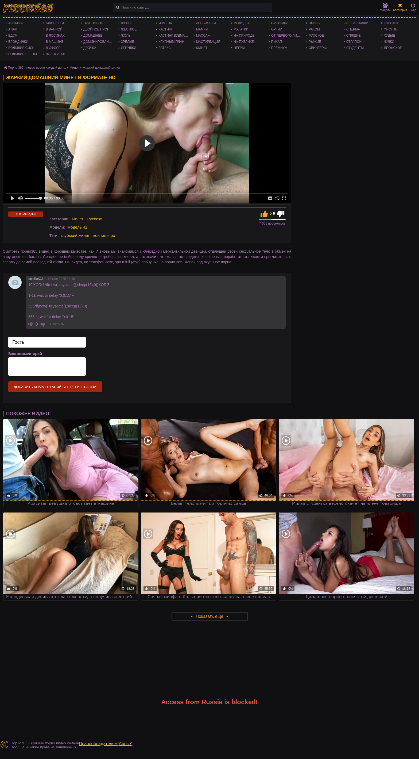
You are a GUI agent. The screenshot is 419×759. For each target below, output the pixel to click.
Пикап (276, 42)
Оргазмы (279, 23)
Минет (202, 48)
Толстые (391, 23)
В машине (55, 42)
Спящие (353, 35)
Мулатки (241, 29)
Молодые (242, 23)
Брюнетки (55, 23)
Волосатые (56, 54)
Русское (316, 35)
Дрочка (89, 48)
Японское (393, 48)
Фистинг (391, 29)
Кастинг (165, 29)
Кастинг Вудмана (173, 35)
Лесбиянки (206, 23)
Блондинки (18, 42)
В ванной (54, 29)
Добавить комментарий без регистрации (55, 387)
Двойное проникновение (99, 29)
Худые (389, 35)
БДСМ (13, 35)
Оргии (276, 29)
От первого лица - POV (287, 35)
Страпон (354, 42)
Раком (314, 29)
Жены (126, 23)
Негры (239, 48)
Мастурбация (208, 42)
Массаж (203, 35)
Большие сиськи (23, 48)
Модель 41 (77, 227)
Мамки (202, 29)
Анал (12, 29)
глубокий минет (75, 235)
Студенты (355, 48)
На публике (244, 42)
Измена (165, 23)
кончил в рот (105, 235)
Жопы (126, 35)
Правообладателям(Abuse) (106, 743)
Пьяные (316, 23)
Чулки (389, 42)
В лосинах (55, 35)
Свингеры (318, 48)
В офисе (53, 48)
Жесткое (129, 29)
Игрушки (128, 48)
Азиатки (15, 23)
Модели (385, 7)
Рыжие (315, 42)
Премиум (279, 48)
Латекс (164, 48)
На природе (244, 35)
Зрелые (127, 42)
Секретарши (357, 23)
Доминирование (98, 42)
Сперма (353, 29)
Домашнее (92, 35)
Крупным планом (173, 42)
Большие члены (22, 54)
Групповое (93, 23)
